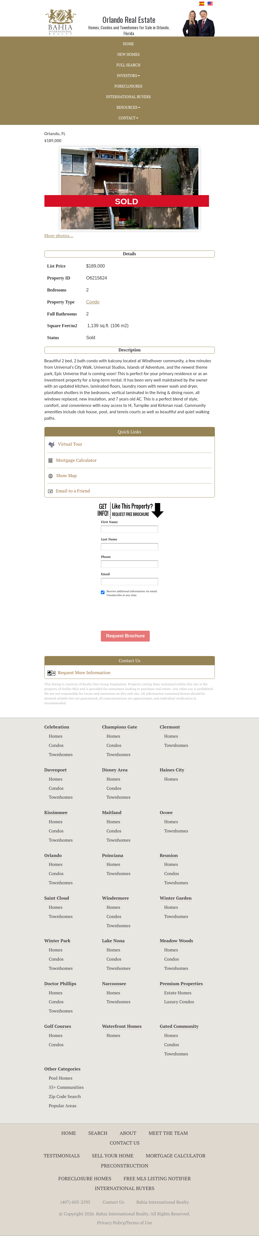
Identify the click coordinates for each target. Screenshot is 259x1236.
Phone (106, 557)
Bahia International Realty (162, 1202)
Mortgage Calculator (72, 460)
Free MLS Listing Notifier (157, 1178)
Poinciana (112, 855)
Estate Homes (177, 993)
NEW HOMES (128, 54)
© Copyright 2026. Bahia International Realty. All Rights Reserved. (124, 1214)
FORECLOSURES (128, 86)
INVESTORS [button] (128, 75)
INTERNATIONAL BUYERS (128, 96)
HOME (128, 43)
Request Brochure (125, 635)
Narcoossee (114, 983)
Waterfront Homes (122, 1026)
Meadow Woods (176, 941)
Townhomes (61, 754)
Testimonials (62, 1155)
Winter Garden (176, 898)
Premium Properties (181, 983)
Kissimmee (56, 812)
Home (68, 1133)
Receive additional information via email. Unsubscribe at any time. (129, 593)
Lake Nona (113, 941)
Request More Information (79, 672)
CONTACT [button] (128, 117)
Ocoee (166, 812)
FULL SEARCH (129, 64)
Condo (92, 302)
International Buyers (124, 1188)
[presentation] (143, 611)
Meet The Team (168, 1133)
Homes (56, 736)
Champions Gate (119, 727)
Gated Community (179, 1026)
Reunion (169, 855)
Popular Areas (63, 1106)
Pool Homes (61, 1078)
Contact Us (124, 1142)
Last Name (109, 539)
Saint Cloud (56, 898)
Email (105, 574)
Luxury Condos (179, 1002)
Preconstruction (124, 1165)
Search (97, 1133)
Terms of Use (139, 1223)
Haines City (172, 770)
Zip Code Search (65, 1096)
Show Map (62, 475)
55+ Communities (66, 1087)
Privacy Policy (111, 1223)
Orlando (53, 855)
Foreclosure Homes (84, 1178)
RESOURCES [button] (128, 107)
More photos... (58, 235)
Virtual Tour (64, 444)
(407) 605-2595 (75, 1202)
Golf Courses (57, 1026)
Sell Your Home (113, 1155)
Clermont (170, 727)
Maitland (112, 812)
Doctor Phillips (60, 983)
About (128, 1133)
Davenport (55, 770)
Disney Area (115, 770)
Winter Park (57, 941)
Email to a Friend (68, 491)
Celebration (56, 727)
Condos (56, 745)
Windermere (115, 898)
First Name (109, 522)
